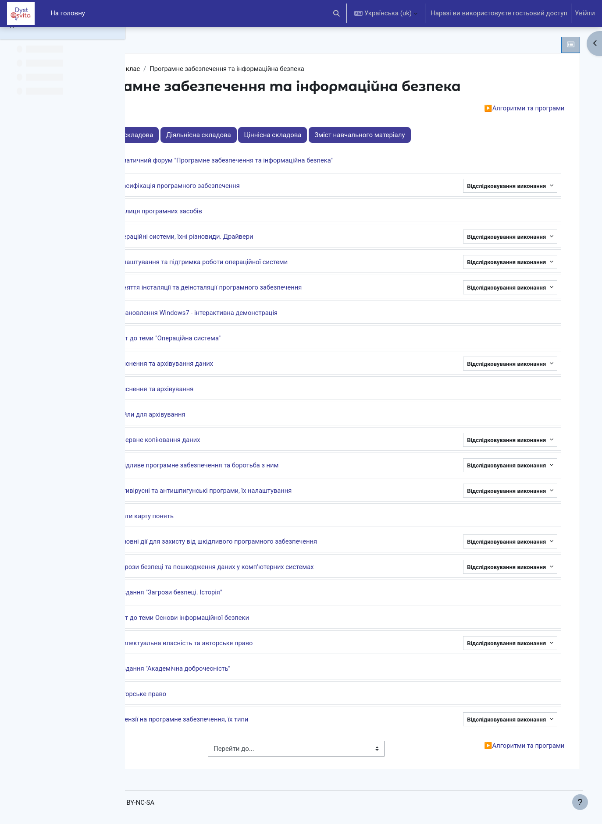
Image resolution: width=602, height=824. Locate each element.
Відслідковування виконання (497, 186)
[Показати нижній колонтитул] (580, 802)
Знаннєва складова (198, 135)
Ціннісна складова (349, 135)
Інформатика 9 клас (186, 69)
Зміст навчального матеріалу (435, 135)
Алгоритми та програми (513, 109)
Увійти (585, 13)
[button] (337, 13)
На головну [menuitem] (67, 13)
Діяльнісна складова (274, 135)
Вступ (172, 109)
